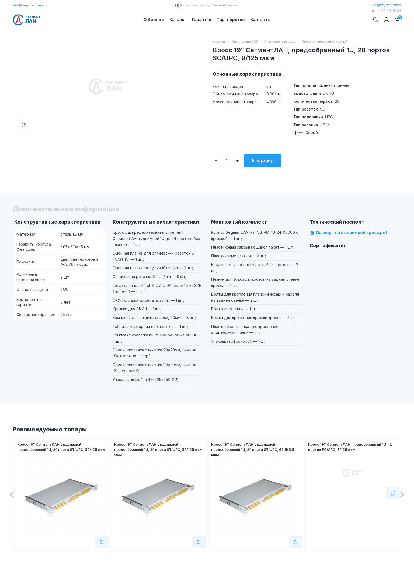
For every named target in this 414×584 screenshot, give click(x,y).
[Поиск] (375, 29)
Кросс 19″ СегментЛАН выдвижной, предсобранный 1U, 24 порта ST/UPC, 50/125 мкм (61, 468)
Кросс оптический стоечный (324, 61)
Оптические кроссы (280, 61)
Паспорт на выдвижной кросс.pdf (351, 252)
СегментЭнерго (224, 5)
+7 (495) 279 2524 (386, 5)
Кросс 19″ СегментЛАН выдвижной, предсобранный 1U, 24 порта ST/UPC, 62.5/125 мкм (248, 468)
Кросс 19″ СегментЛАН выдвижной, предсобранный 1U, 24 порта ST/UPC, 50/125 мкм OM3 (158, 468)
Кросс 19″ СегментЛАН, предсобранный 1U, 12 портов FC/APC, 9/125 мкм (351, 466)
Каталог (219, 61)
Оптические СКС (245, 61)
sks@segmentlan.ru (29, 5)
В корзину (262, 179)
